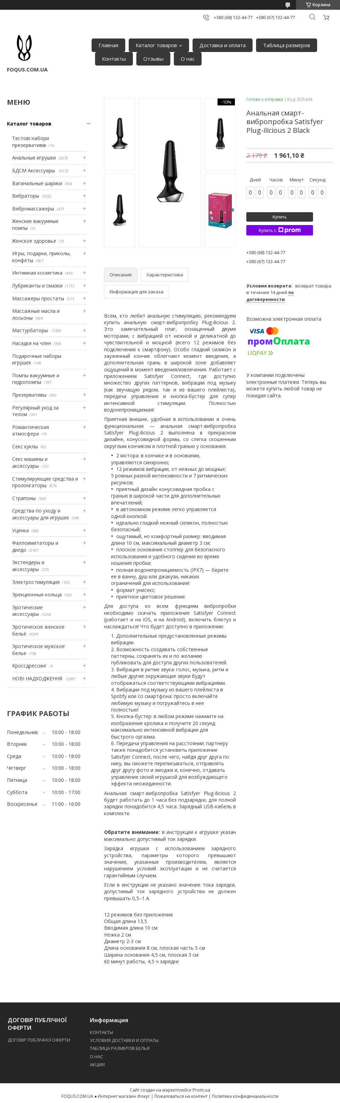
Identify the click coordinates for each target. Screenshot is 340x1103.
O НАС (96, 1056)
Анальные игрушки (34, 157)
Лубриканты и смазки (37, 285)
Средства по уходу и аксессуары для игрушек (40, 514)
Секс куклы (25, 446)
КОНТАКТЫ (101, 1032)
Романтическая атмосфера (30, 430)
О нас (188, 58)
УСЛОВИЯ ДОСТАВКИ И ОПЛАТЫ (124, 1040)
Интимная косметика (37, 272)
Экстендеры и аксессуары (28, 565)
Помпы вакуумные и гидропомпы (35, 379)
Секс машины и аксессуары (30, 462)
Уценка (20, 530)
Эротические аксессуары (27, 611)
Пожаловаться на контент (180, 1096)
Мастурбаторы (30, 330)
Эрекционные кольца (37, 594)
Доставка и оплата (222, 45)
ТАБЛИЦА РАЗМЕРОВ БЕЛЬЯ (120, 1048)
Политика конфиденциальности (245, 1096)
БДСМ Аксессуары (34, 170)
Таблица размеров (286, 45)
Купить (279, 216)
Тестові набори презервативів (30, 141)
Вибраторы (25, 195)
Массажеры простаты (38, 298)
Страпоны (24, 498)
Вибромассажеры (33, 208)
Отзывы (153, 58)
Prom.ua (201, 1090)
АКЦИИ (97, 1064)
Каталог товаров (156, 45)
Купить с (279, 230)
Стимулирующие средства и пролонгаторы (45, 482)
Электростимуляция (36, 582)
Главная (108, 45)
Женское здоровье (34, 241)
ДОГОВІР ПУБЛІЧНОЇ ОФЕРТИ (39, 1040)
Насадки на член (31, 343)
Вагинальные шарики (37, 183)
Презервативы (29, 394)
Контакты (114, 58)
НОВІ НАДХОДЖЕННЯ (37, 678)
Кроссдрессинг (29, 665)
